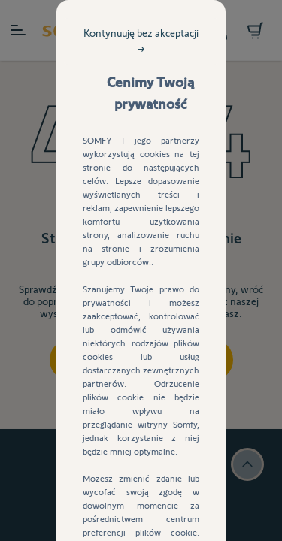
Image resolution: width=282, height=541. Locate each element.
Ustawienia (141, 417)
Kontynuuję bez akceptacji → (188, 110)
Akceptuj (141, 378)
